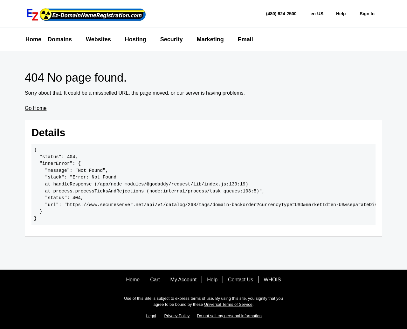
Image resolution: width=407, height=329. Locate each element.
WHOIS (272, 279)
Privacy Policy (177, 315)
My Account (183, 279)
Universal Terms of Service (228, 304)
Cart (155, 279)
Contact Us (240, 279)
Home (133, 279)
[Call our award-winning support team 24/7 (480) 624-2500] (341, 14)
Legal (151, 315)
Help (212, 279)
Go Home (35, 108)
